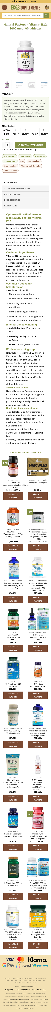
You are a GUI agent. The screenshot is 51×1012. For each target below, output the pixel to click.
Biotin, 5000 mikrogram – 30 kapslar (13, 637)
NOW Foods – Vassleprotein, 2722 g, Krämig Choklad (13, 534)
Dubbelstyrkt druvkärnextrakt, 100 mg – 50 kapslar (38, 836)
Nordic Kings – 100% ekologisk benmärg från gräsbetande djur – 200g (38, 535)
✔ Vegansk (40, 156)
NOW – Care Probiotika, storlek (38, 685)
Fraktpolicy (11, 981)
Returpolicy (25, 981)
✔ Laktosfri (25, 156)
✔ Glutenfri (9, 156)
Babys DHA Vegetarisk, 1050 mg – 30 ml (37, 637)
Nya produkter (34, 161)
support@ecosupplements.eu (17, 989)
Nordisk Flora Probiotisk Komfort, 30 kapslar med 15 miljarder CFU (13, 783)
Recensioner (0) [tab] (12, 200)
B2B (34, 982)
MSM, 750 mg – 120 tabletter (13, 685)
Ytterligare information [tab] (17, 188)
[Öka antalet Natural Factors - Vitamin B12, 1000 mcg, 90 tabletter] (11, 145)
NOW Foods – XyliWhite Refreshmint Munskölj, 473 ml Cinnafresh (38, 785)
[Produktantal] (7, 145)
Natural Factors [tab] (12, 194)
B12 (22, 161)
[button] (4, 7)
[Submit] (46, 15)
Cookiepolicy (39, 981)
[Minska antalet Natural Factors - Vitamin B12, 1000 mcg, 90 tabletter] (3, 145)
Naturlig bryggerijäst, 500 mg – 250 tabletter (13, 835)
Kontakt (29, 979)
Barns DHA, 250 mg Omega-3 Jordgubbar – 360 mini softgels (38, 885)
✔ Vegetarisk (10, 161)
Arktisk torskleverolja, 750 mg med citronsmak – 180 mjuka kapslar (38, 587)
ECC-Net (46, 999)
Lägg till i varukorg (31, 145)
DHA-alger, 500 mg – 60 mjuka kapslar (13, 732)
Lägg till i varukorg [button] (13, 496)
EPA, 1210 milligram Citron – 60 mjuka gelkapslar (13, 934)
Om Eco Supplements (14, 979)
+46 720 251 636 (39, 989)
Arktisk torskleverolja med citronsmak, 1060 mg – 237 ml (13, 585)
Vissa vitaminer (10, 166)
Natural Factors (10, 171)
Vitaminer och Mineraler (30, 166)
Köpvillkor (40, 979)
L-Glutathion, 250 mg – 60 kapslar (13, 884)
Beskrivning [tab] (10, 183)
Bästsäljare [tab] (10, 206)
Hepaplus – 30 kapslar (38, 483)
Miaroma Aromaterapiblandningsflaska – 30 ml (15, 484)
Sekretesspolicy (23, 982)
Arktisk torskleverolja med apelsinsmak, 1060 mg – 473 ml (38, 733)
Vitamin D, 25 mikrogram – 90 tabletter (37, 934)
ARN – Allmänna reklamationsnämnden (19, 999)
